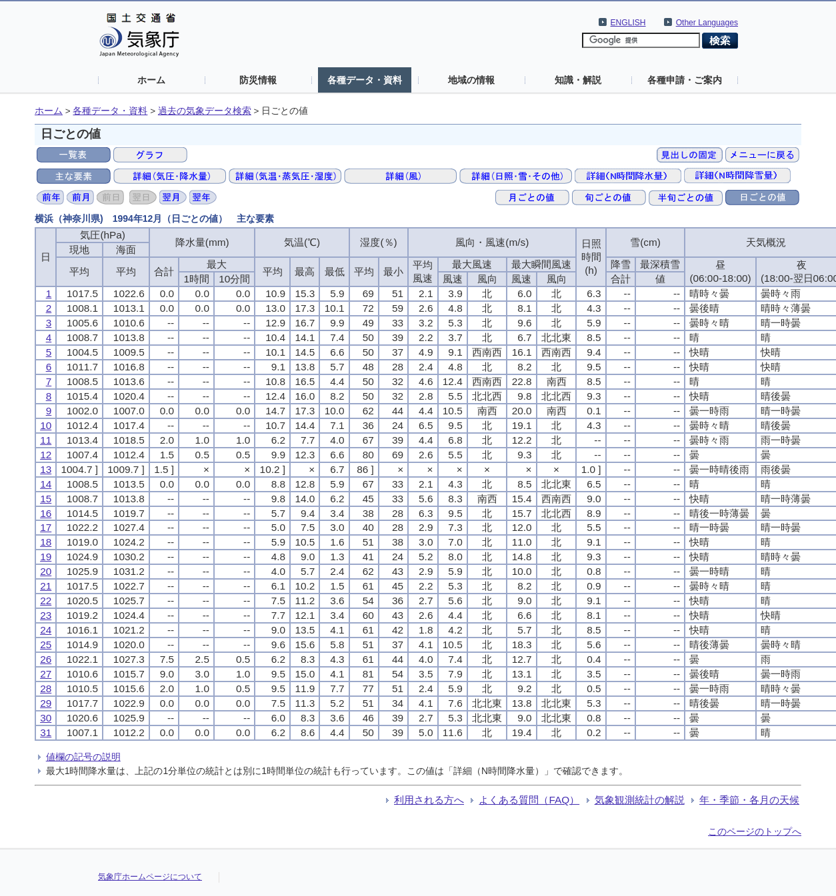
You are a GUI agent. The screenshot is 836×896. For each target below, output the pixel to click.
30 (45, 717)
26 (45, 659)
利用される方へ (429, 799)
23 (45, 615)
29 (45, 703)
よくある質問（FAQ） (529, 799)
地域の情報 (471, 80)
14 (45, 484)
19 (45, 556)
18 (45, 542)
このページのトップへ (754, 831)
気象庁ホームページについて (150, 876)
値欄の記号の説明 (83, 756)
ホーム (151, 80)
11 (45, 440)
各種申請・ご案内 (684, 80)
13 (45, 469)
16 (45, 513)
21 (45, 586)
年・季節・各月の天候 (749, 799)
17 (45, 527)
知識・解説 (578, 80)
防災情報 (258, 80)
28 (45, 688)
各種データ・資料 (364, 80)
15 (45, 498)
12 (45, 454)
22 (45, 600)
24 (45, 630)
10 (45, 425)
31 (45, 732)
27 (45, 673)
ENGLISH (628, 22)
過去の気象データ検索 (204, 111)
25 (45, 644)
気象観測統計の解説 (640, 799)
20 (45, 571)
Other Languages (707, 22)
